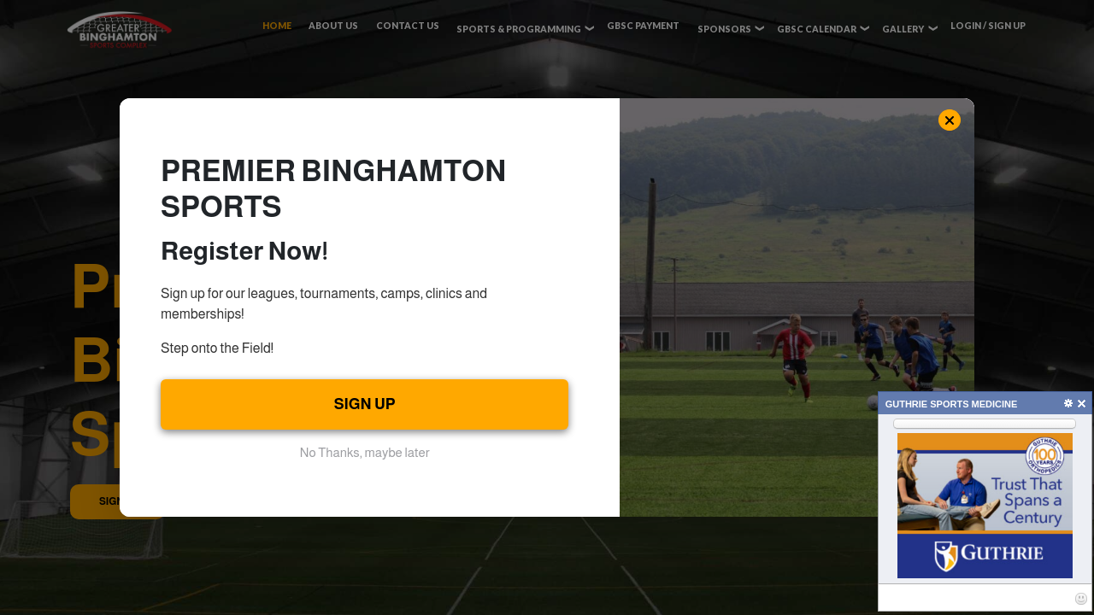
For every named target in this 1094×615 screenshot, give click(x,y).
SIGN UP (365, 404)
